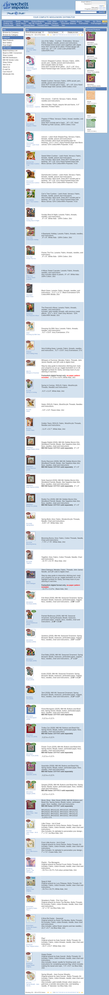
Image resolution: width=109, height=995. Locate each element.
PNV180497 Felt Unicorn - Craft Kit (33, 101)
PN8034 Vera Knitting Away (32, 347)
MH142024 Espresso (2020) (92, 52)
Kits (105, 21)
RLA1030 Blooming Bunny (31, 538)
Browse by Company (11, 32)
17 (75, 35)
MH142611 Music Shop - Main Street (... (32, 807)
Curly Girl (64, 21)
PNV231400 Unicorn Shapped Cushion (31, 63)
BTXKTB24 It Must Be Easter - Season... (32, 922)
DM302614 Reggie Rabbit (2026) (32, 443)
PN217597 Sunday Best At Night (32, 214)
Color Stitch (52, 21)
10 (62, 35)
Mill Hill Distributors (10, 58)
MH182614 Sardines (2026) (31, 636)
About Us (6, 67)
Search (102, 12)
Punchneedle (9, 25)
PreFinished (84, 23)
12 (66, 35)
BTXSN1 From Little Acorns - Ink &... (32, 846)
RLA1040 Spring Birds (30, 519)
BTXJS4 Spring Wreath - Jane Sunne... (32, 979)
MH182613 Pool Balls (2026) (31, 655)
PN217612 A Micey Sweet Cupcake (30, 272)
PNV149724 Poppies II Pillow (31, 120)
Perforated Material (69, 23)
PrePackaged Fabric (99, 23)
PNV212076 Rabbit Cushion (31, 82)
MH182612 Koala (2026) (30, 673)
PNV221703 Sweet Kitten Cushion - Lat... (32, 158)
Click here (102, 7)
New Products (8, 40)
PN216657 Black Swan (30, 290)
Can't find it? (7, 72)
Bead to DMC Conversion (12, 53)
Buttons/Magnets (38, 21)
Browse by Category (10, 35)
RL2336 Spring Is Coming (31, 386)
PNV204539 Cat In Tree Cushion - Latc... (32, 196)
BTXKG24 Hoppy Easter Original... (30, 960)
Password (87, 4)
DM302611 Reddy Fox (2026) (31, 500)
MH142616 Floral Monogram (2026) (31, 712)
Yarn (63, 25)
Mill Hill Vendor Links (11, 60)
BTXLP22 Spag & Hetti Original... (30, 884)
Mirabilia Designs (52, 23)
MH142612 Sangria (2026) (31, 787)
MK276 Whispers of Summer (32, 367)
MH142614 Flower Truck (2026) (92, 66)
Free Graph (7, 45)
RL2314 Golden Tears (30, 424)
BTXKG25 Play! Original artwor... (33, 940)
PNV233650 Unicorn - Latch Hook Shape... (32, 139)
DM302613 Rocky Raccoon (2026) (31, 463)
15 (72, 35)
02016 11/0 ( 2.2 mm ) (92, 125)
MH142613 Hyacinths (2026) (91, 38)
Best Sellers (7, 43)
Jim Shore (97, 21)
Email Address (86, 2)
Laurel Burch (21, 23)
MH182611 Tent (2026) (30, 692)
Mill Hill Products (36, 23)
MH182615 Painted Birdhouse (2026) (31, 617)
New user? (95, 7)
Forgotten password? (91, 9)
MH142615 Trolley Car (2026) (31, 730)
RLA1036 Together (30, 557)
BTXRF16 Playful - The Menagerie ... (30, 865)
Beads (19, 21)
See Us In (6, 65)
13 (68, 35)
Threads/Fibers (43, 25)
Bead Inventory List (10, 50)
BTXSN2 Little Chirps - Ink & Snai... (32, 827)
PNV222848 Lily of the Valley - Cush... (31, 44)
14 (70, 35)
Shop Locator (8, 55)
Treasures (55, 25)
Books (26, 21)
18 (77, 35)
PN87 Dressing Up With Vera (33, 328)
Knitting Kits (9, 23)
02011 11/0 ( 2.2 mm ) (92, 111)
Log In (102, 6)
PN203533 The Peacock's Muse (32, 309)
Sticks (18, 25)
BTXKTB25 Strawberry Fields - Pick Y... (32, 903)
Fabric (88, 21)
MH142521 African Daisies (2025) (94, 80)
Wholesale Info (8, 74)
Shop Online (7, 62)
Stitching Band (29, 25)
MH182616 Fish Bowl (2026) (31, 598)
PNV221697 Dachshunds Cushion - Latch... (33, 177)
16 (74, 35)
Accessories (9, 21)
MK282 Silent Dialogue (30, 577)
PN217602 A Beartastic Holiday (32, 233)
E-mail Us (6, 69)
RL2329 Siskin (30, 405)
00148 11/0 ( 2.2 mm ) (91, 97)
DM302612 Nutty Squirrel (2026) (32, 481)
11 (64, 35)
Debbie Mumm (76, 21)
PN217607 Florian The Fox (31, 252)
